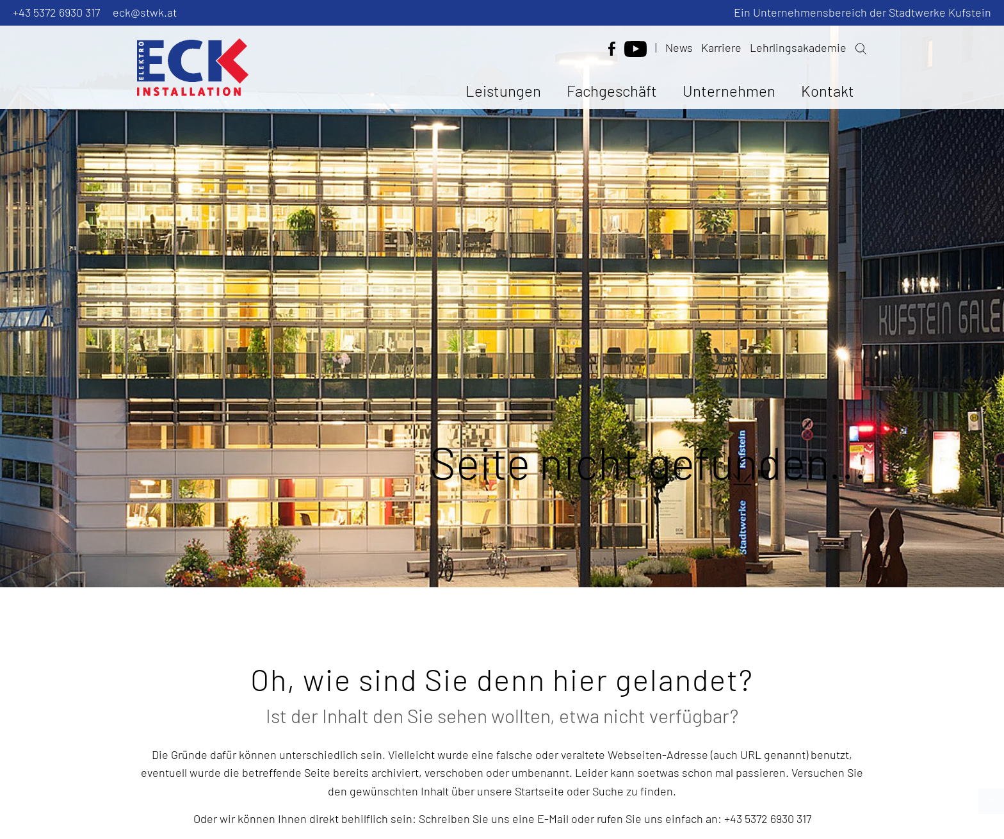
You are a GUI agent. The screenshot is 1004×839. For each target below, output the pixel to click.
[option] (502, 293)
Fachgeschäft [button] (612, 90)
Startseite (541, 791)
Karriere (721, 47)
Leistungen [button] (503, 90)
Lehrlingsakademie (798, 47)
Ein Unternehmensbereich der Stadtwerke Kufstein (862, 12)
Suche (608, 791)
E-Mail (553, 818)
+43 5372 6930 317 (56, 12)
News (679, 47)
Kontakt (827, 90)
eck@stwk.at (145, 12)
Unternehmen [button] (729, 90)
